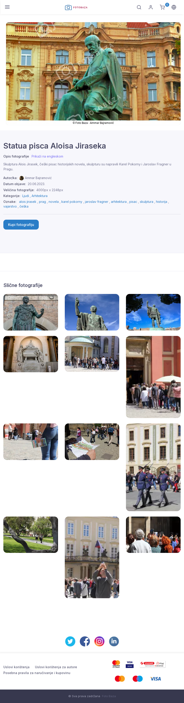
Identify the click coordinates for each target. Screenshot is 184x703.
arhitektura (119, 202)
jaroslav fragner (96, 202)
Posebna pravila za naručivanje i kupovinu (36, 673)
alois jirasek (27, 202)
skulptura (146, 202)
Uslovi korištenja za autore (56, 667)
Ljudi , (27, 196)
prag (42, 202)
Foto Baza (109, 696)
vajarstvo (10, 206)
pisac (133, 202)
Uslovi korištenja (16, 667)
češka (23, 206)
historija (161, 202)
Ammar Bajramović (38, 178)
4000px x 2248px (49, 190)
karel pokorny (71, 202)
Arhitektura (40, 196)
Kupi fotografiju (21, 224)
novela (54, 202)
